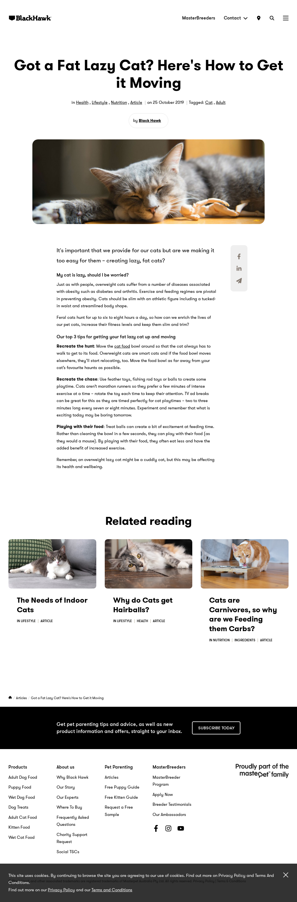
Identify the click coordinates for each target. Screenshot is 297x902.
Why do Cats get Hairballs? (143, 605)
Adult (220, 102)
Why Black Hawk (72, 777)
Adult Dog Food (22, 777)
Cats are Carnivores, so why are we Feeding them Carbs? (243, 614)
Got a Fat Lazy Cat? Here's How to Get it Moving (67, 697)
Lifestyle (100, 102)
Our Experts (68, 797)
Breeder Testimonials (172, 804)
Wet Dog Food (21, 797)
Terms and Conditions (111, 890)
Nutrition (119, 102)
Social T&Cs (68, 852)
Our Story (66, 787)
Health (82, 102)
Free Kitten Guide (121, 797)
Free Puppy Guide (122, 787)
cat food (122, 346)
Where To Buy (69, 807)
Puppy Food (19, 787)
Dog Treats (18, 807)
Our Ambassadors (169, 814)
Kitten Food (19, 827)
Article (136, 102)
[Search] (272, 18)
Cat (209, 102)
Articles (22, 697)
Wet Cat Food (21, 837)
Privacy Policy (61, 890)
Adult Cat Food (22, 817)
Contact (236, 18)
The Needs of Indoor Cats (52, 605)
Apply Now (163, 794)
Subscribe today (216, 728)
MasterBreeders (198, 18)
